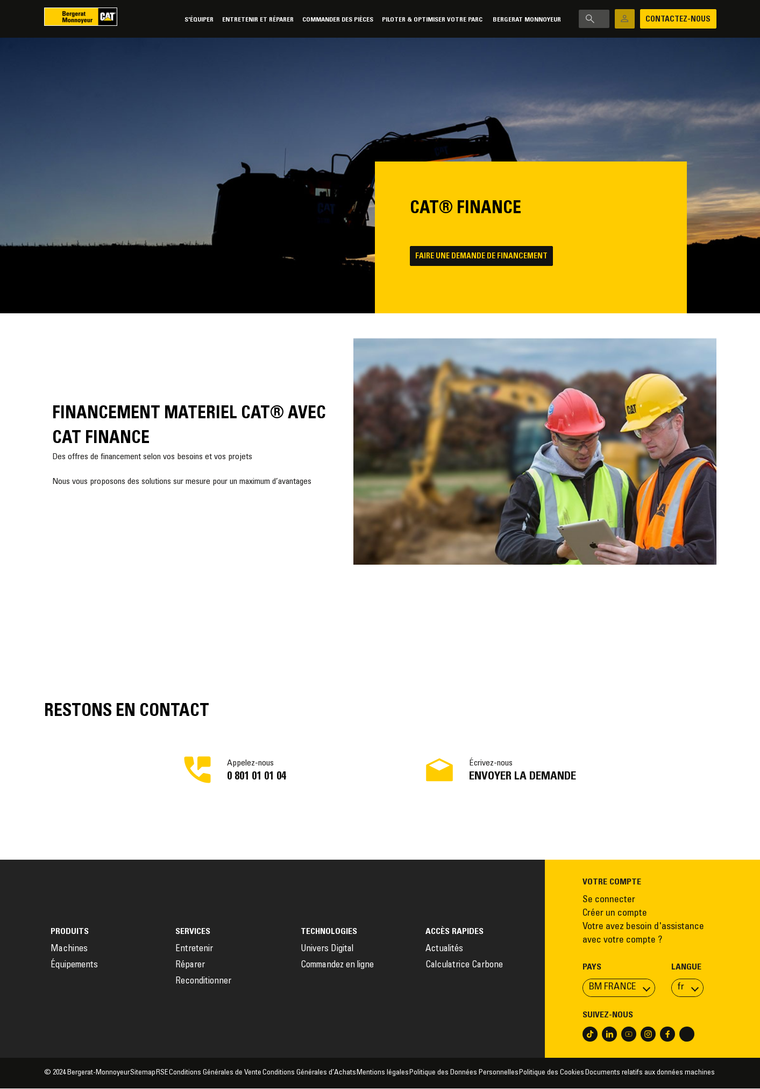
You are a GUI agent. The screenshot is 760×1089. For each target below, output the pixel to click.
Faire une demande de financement (484, 257)
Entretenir (194, 949)
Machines (69, 949)
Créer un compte (615, 914)
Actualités (444, 949)
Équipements (74, 966)
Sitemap (142, 1073)
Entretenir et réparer (216, 20)
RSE (162, 1073)
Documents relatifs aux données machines (650, 1073)
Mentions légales (383, 1073)
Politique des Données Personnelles (463, 1073)
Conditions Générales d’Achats (309, 1073)
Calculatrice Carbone (464, 966)
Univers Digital (328, 949)
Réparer (190, 966)
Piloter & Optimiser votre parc (391, 20)
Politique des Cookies (551, 1073)
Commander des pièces (296, 20)
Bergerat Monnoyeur (485, 20)
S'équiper (157, 20)
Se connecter (609, 900)
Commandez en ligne (337, 966)
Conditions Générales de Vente (215, 1073)
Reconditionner (203, 982)
